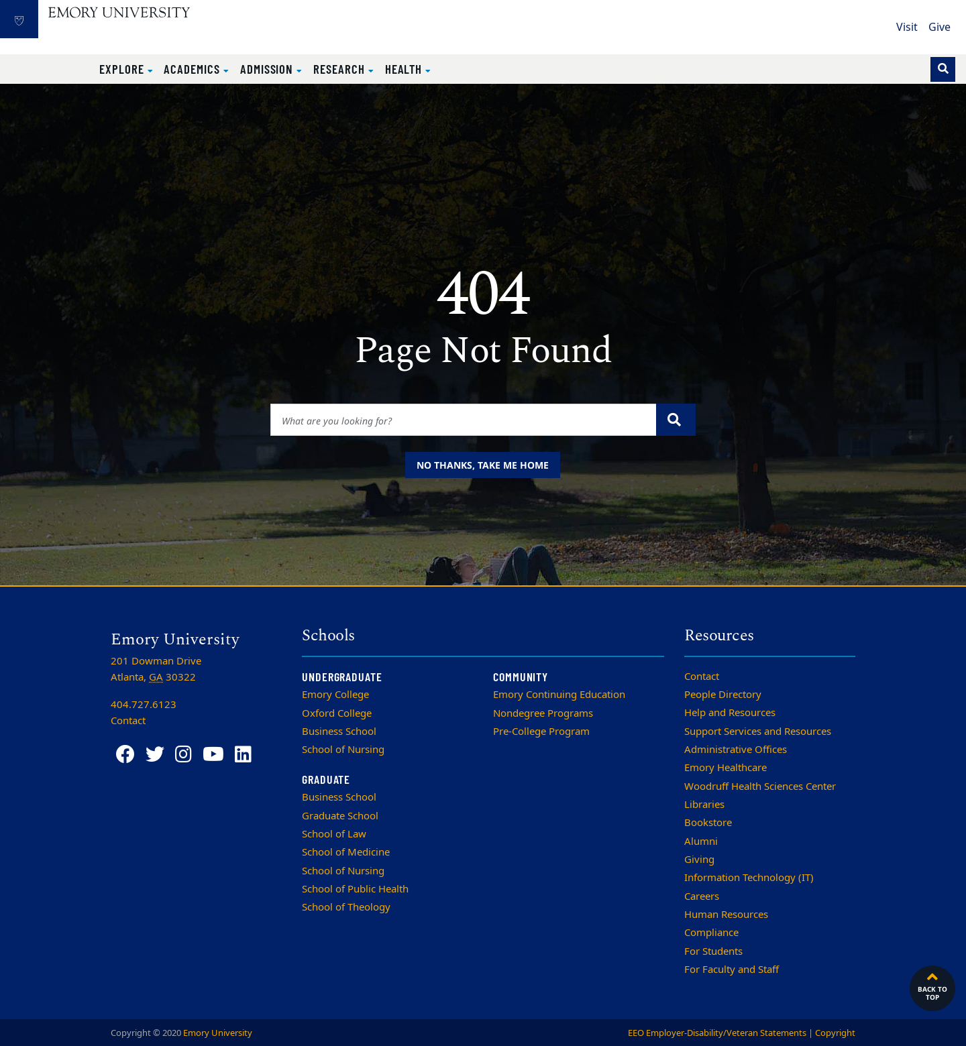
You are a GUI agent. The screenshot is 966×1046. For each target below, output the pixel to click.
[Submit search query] (676, 420)
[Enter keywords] (463, 420)
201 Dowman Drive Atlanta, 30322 (156, 669)
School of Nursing (343, 749)
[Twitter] (155, 755)
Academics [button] (193, 68)
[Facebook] (125, 755)
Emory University (217, 1033)
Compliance (711, 932)
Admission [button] (268, 68)
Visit (907, 27)
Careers (701, 896)
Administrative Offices (735, 749)
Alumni (701, 841)
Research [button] (340, 68)
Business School (339, 731)
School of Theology (346, 907)
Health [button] (405, 68)
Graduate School (340, 816)
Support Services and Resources (757, 731)
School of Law (334, 834)
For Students (713, 951)
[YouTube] (213, 755)
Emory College (335, 694)
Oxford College (337, 713)
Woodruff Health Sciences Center (760, 786)
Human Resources (726, 914)
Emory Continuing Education (559, 694)
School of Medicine (346, 852)
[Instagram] (183, 755)
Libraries (704, 804)
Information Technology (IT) (749, 877)
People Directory (722, 694)
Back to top (932, 985)
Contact (701, 676)
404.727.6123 (143, 704)
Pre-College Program (541, 731)
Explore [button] (123, 68)
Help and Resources (729, 712)
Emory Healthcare (725, 767)
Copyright (835, 1033)
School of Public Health (355, 889)
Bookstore (708, 822)
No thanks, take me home (483, 465)
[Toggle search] (942, 69)
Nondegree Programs (543, 713)
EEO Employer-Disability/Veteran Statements (717, 1033)
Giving (699, 859)
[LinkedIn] (243, 755)
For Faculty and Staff (731, 969)
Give (939, 27)
